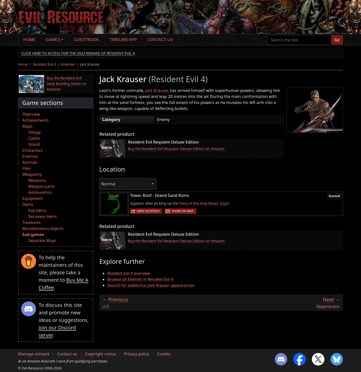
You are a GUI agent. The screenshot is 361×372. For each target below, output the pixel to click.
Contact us (160, 40)
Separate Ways (42, 240)
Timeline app (123, 40)
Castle (34, 138)
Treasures (31, 222)
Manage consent (33, 354)
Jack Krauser (156, 90)
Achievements (35, 120)
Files (26, 168)
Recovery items (42, 216)
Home (29, 40)
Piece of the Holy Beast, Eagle (204, 203)
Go (337, 40)
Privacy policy (136, 354)
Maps (27, 126)
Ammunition (40, 192)
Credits (163, 354)
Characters (32, 150)
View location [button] (148, 211)
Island (34, 144)
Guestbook (86, 40)
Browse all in (140, 279)
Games (53, 40)
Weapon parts (41, 186)
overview (128, 273)
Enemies (68, 64)
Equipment (32, 198)
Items (27, 204)
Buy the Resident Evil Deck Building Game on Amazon (66, 83)
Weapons (37, 180)
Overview (31, 114)
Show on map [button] (182, 211)
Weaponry (32, 174)
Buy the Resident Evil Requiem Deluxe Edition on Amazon (176, 148)
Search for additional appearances (151, 285)
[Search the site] (299, 40)
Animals (29, 162)
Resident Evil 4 (44, 64)
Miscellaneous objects (42, 228)
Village (34, 132)
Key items (37, 210)
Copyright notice (100, 354)
